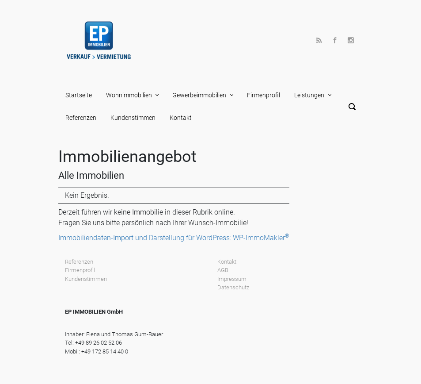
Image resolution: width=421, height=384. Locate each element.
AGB (222, 270)
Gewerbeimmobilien (199, 95)
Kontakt (181, 117)
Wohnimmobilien (129, 95)
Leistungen (309, 95)
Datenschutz (233, 287)
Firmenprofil (263, 95)
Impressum (232, 279)
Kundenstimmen (133, 117)
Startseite (78, 95)
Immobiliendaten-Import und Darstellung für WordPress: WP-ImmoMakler (173, 238)
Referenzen (80, 117)
